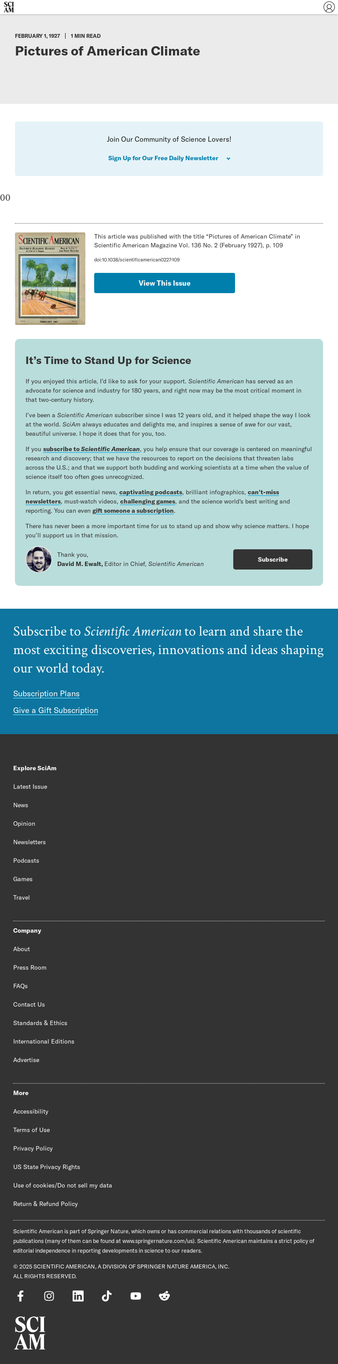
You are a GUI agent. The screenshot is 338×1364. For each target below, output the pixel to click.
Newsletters (29, 842)
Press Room (30, 967)
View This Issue (165, 283)
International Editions (43, 1041)
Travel (21, 897)
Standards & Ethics (40, 1023)
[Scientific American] (9, 7)
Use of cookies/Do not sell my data (62, 1185)
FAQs (20, 986)
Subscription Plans (46, 693)
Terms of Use (31, 1130)
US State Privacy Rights (46, 1167)
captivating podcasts (150, 492)
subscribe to (91, 449)
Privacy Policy (33, 1148)
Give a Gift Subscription (55, 710)
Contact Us (29, 1004)
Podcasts (26, 860)
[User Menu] (329, 7)
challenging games (147, 501)
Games (23, 879)
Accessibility (30, 1111)
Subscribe (273, 559)
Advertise (26, 1060)
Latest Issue (30, 786)
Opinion (24, 823)
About (21, 949)
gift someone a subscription (133, 511)
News (20, 805)
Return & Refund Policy (45, 1204)
